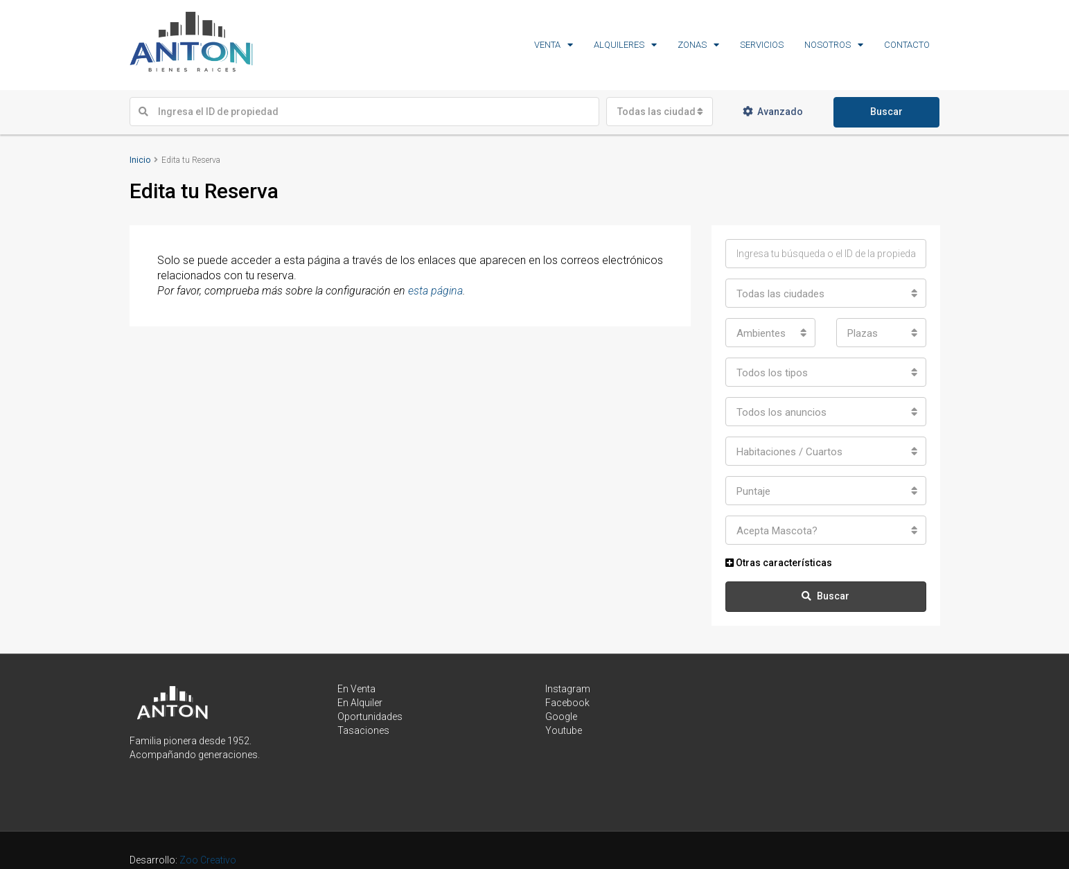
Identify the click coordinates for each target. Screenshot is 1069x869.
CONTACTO (907, 45)
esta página (435, 290)
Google (561, 716)
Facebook (567, 702)
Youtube (563, 730)
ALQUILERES (619, 45)
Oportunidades (370, 716)
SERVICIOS (762, 45)
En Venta (356, 688)
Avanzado (773, 111)
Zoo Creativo (207, 860)
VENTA (547, 45)
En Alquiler (359, 702)
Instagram (567, 688)
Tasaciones (363, 730)
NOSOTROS (827, 45)
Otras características (778, 562)
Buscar (886, 111)
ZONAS (692, 45)
